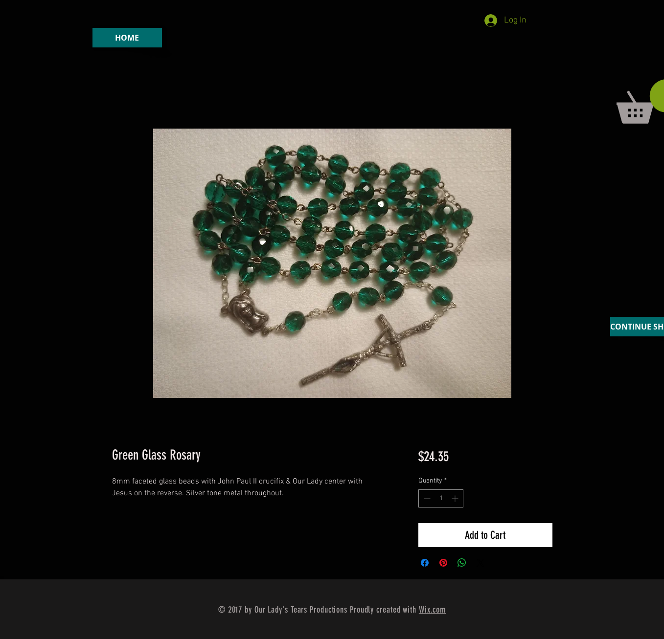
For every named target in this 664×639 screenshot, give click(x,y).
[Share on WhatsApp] (462, 563)
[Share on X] (480, 563)
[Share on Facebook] (425, 563)
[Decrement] (426, 498)
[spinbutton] (441, 498)
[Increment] (456, 498)
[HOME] (127, 37)
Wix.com (432, 609)
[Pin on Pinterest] (443, 563)
